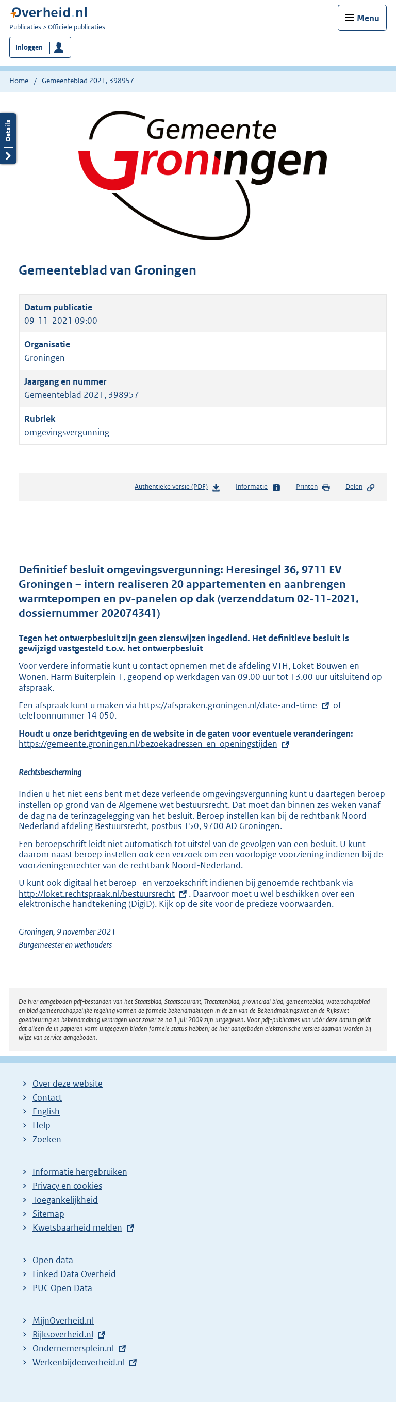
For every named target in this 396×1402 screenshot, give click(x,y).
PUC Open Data (62, 1288)
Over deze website (67, 1083)
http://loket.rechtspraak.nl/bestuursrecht (104, 893)
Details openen (8, 138)
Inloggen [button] (29, 47)
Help (41, 1125)
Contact (47, 1097)
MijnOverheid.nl (63, 1320)
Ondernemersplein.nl (73, 1348)
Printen (313, 487)
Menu (368, 18)
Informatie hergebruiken (79, 1171)
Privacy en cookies (67, 1185)
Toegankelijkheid (65, 1199)
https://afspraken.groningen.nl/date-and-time (228, 705)
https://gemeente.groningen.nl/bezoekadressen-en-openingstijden (155, 744)
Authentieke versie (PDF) (178, 488)
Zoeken (46, 1139)
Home (18, 80)
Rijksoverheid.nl (62, 1334)
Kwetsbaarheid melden (77, 1227)
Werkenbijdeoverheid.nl (78, 1362)
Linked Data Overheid (74, 1274)
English (46, 1111)
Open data (52, 1260)
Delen (360, 487)
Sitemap (48, 1213)
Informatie (258, 487)
